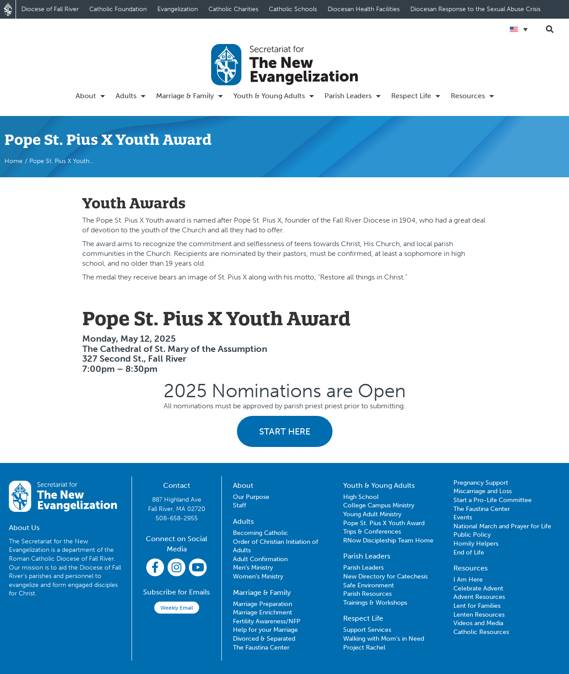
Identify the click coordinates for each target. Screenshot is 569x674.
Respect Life (415, 96)
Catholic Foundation (118, 9)
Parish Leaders (353, 96)
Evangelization (177, 9)
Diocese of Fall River (50, 9)
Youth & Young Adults (273, 96)
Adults (130, 96)
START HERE (284, 431)
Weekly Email (176, 608)
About (90, 96)
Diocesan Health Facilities (364, 9)
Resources (472, 96)
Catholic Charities (233, 9)
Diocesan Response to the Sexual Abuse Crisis (475, 9)
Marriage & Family (189, 96)
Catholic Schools (293, 9)
